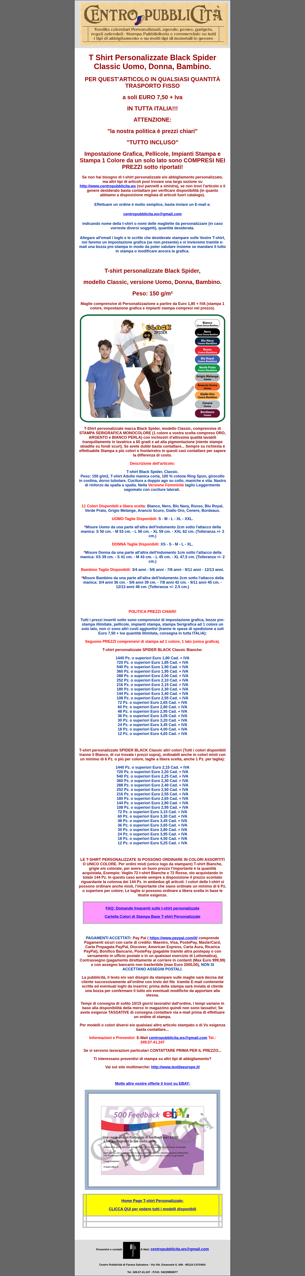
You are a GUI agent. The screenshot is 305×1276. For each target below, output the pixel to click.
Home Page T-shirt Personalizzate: (152, 1201)
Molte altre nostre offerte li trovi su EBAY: (152, 1083)
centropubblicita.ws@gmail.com (152, 214)
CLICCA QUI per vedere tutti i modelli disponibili (152, 1209)
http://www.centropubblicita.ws (108, 186)
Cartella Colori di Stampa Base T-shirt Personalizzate (152, 916)
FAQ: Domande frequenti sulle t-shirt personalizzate (152, 908)
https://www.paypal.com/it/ (173, 938)
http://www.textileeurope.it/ (175, 1067)
